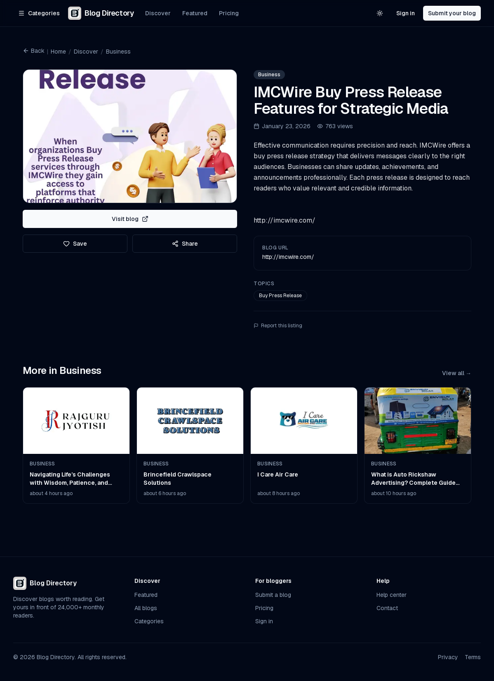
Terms (473, 657)
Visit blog (130, 219)
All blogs (145, 608)
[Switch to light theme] (380, 13)
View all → (456, 373)
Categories (149, 621)
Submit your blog (452, 13)
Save (75, 243)
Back (34, 50)
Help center (391, 595)
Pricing (229, 13)
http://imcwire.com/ (288, 257)
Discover (158, 13)
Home (58, 51)
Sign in (405, 13)
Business (118, 51)
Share (185, 243)
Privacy (448, 657)
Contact (387, 608)
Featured (194, 13)
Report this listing (278, 325)
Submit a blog (273, 595)
